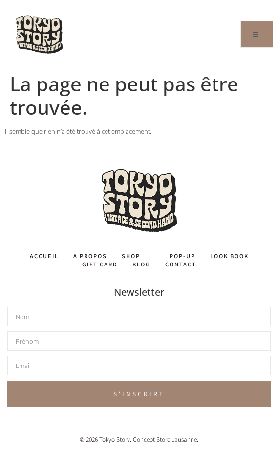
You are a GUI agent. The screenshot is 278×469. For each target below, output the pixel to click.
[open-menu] (256, 34)
